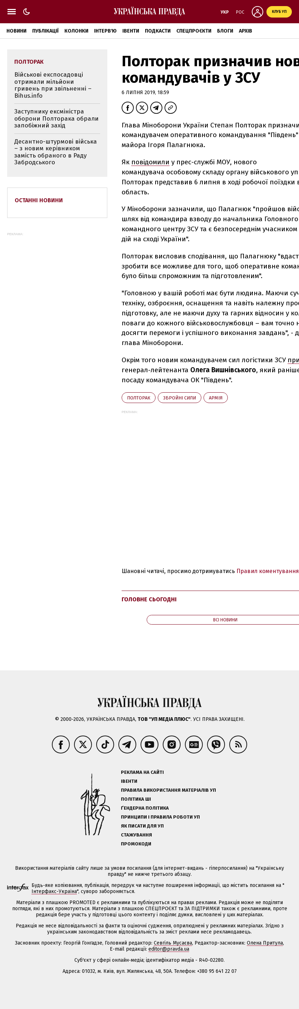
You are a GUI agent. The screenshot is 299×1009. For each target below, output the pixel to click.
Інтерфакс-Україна (54, 891)
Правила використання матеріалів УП (168, 790)
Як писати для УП (142, 826)
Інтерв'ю (105, 31)
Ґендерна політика (145, 808)
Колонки (76, 31)
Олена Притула (265, 943)
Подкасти (158, 31)
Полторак (138, 398)
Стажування (136, 835)
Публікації (45, 31)
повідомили (150, 162)
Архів (245, 31)
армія (215, 398)
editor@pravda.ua (168, 949)
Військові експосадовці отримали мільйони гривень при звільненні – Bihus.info (53, 85)
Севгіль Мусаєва (173, 943)
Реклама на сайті (142, 772)
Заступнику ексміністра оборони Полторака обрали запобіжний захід (56, 118)
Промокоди (136, 844)
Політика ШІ (136, 799)
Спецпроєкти (193, 31)
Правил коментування (267, 571)
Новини (16, 31)
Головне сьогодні (149, 599)
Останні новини (39, 200)
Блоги (225, 31)
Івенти (130, 31)
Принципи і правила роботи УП (160, 817)
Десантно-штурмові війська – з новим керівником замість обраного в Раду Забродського (55, 152)
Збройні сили (179, 398)
